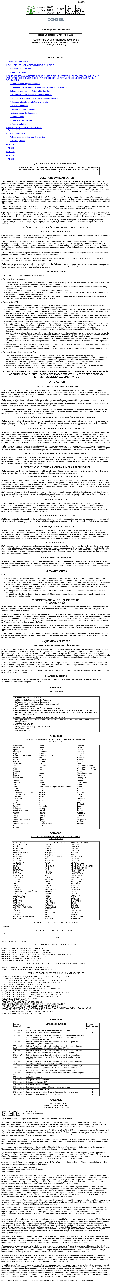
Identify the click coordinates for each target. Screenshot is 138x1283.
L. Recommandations (18, 124)
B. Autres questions (17, 141)
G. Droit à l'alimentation (19, 106)
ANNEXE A (10, 144)
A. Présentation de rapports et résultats (25, 84)
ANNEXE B (10, 148)
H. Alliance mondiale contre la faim (23, 109)
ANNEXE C (10, 152)
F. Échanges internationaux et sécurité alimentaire (29, 102)
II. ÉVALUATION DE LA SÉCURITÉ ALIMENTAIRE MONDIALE (30, 65)
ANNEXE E (10, 159)
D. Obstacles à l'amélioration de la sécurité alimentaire (31, 95)
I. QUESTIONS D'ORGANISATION (19, 61)
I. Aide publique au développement (23, 113)
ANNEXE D (10, 155)
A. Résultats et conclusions (20, 69)
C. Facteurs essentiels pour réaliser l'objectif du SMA (30, 91)
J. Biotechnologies (17, 117)
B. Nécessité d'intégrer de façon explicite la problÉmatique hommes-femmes (39, 87)
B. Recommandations (18, 72)
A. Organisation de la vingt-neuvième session (27, 137)
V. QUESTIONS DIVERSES (16, 133)
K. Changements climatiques (21, 120)
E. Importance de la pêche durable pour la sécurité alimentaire (34, 98)
